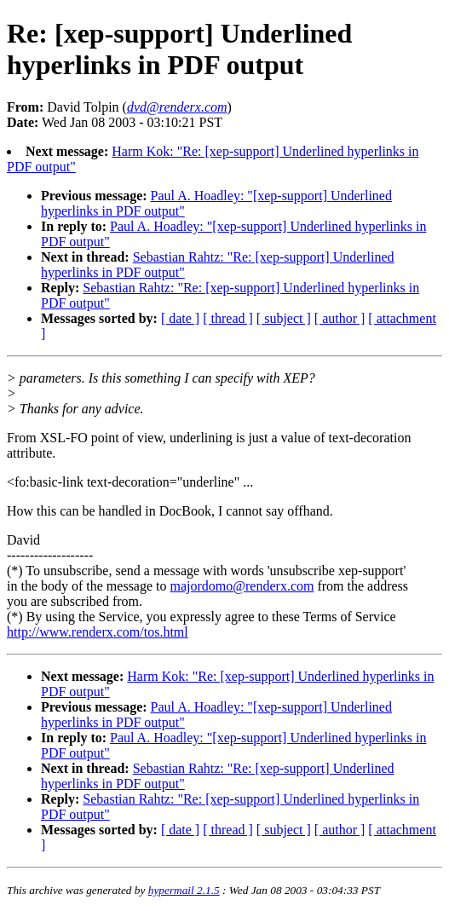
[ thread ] (228, 318)
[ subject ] (283, 318)
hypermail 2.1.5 (184, 890)
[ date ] (180, 318)
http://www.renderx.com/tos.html (97, 632)
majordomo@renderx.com (242, 586)
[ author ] (340, 318)
